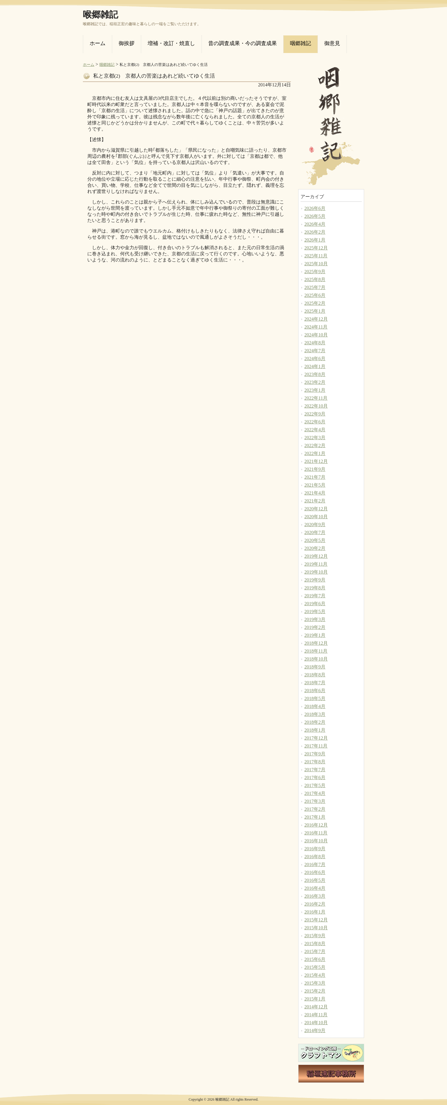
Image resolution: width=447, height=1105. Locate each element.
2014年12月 (316, 1006)
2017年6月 (314, 777)
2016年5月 (314, 880)
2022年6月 (314, 421)
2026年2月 (314, 232)
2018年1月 (314, 730)
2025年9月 (314, 271)
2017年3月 (314, 801)
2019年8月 (314, 587)
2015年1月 (314, 998)
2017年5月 (314, 785)
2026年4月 (314, 224)
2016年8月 (314, 856)
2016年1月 (314, 911)
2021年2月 (314, 500)
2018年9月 (314, 666)
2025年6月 (314, 295)
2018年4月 (314, 706)
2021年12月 (316, 461)
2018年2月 (314, 722)
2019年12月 (316, 556)
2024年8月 (314, 342)
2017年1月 (314, 817)
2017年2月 (314, 809)
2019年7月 (314, 595)
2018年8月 (314, 674)
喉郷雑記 (100, 15)
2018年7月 (314, 682)
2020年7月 (314, 532)
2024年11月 (315, 326)
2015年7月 (314, 951)
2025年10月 (316, 263)
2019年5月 (314, 611)
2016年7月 (314, 864)
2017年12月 (316, 737)
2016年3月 (314, 896)
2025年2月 (314, 303)
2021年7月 (314, 477)
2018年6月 (314, 690)
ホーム (88, 64)
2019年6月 (314, 603)
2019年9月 (314, 579)
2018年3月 (314, 714)
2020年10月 (316, 516)
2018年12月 (316, 643)
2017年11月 (315, 745)
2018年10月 (316, 658)
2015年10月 (316, 927)
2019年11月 (315, 564)
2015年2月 (314, 990)
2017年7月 (314, 769)
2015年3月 (314, 983)
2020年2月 (314, 548)
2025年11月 (315, 255)
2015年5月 (314, 967)
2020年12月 (316, 508)
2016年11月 (315, 832)
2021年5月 (314, 485)
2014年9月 (314, 1030)
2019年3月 (314, 619)
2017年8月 (314, 761)
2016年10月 (316, 840)
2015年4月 (314, 975)
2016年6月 (314, 872)
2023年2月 (314, 382)
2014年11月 (315, 1014)
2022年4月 (314, 429)
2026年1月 (314, 239)
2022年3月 (314, 437)
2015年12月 (316, 919)
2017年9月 (314, 753)
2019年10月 (316, 571)
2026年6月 (314, 208)
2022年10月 (316, 405)
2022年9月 (314, 413)
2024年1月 (314, 366)
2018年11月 (315, 651)
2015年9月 (314, 935)
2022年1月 (314, 453)
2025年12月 (316, 247)
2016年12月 (316, 824)
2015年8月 (314, 943)
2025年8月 (314, 279)
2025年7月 (314, 287)
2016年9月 (314, 848)
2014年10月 (316, 1022)
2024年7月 (314, 350)
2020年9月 (314, 524)
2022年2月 (314, 445)
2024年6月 (314, 358)
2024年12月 (316, 319)
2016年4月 (314, 888)
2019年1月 (314, 635)
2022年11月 (315, 398)
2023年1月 (314, 390)
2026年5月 (314, 216)
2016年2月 (314, 904)
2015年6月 (314, 959)
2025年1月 (314, 311)
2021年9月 (314, 469)
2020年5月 (314, 540)
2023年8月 (314, 374)
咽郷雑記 (107, 64)
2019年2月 (314, 627)
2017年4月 (314, 793)
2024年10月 (316, 334)
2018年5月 (314, 698)
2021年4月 (314, 492)
